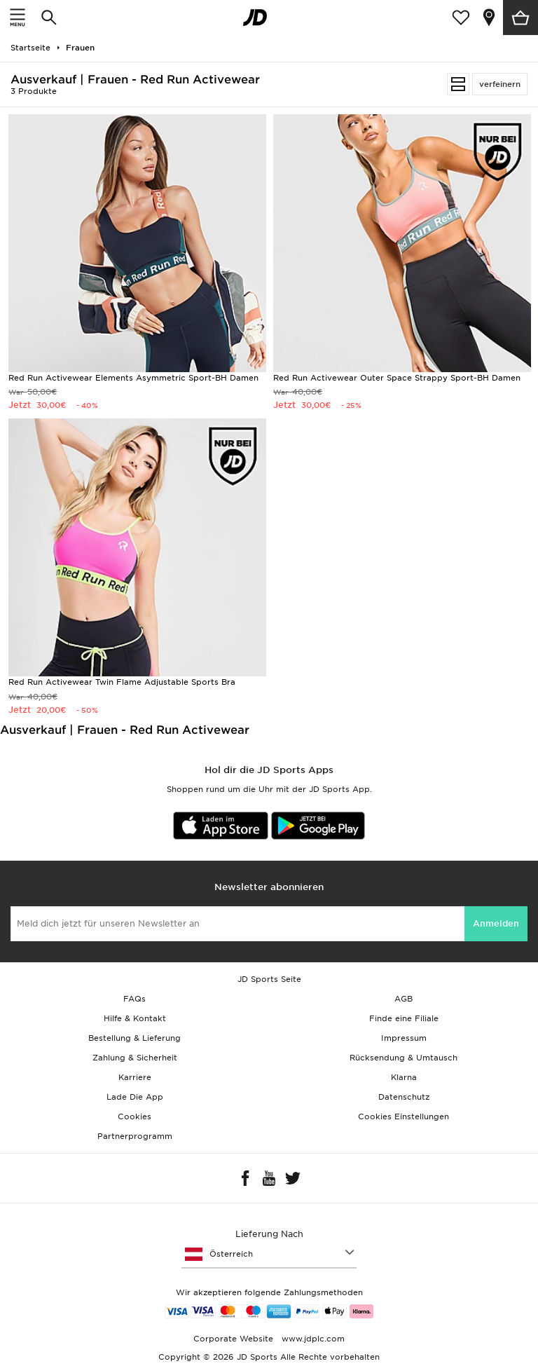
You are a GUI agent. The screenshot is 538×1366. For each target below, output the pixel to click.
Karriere (134, 1077)
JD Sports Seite (269, 979)
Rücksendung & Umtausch (403, 1058)
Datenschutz (403, 1097)
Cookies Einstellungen (403, 1116)
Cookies (134, 1116)
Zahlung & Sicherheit (134, 1058)
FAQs (134, 999)
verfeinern (499, 84)
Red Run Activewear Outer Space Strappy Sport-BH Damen (396, 378)
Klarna (404, 1077)
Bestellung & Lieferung (134, 1038)
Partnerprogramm (134, 1136)
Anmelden (496, 923)
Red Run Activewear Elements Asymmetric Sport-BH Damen (133, 378)
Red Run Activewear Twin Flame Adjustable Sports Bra (121, 682)
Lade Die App (134, 1097)
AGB (403, 999)
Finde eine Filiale (404, 1018)
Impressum (404, 1038)
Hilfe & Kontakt (135, 1018)
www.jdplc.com (312, 1339)
